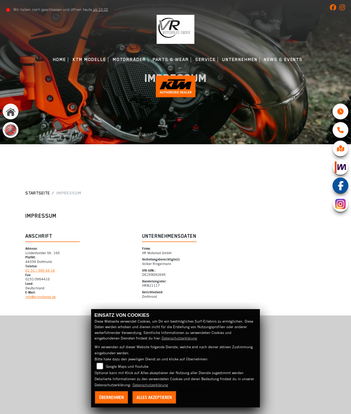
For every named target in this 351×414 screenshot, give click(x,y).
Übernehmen (111, 397)
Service (205, 59)
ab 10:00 (100, 9)
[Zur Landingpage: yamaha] (10, 130)
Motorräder (129, 59)
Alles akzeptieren (154, 397)
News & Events (283, 59)
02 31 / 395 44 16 (40, 270)
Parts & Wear (171, 59)
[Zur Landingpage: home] (10, 112)
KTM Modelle (89, 59)
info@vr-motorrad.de (40, 297)
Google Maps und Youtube (127, 366)
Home (59, 59)
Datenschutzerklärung (179, 338)
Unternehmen (239, 59)
